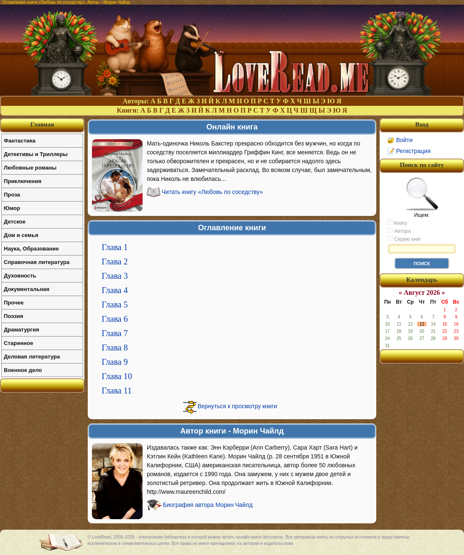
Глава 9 (115, 361)
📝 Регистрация (409, 151)
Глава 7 (115, 333)
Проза (12, 194)
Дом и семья (21, 235)
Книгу (397, 222)
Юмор (12, 208)
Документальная (26, 289)
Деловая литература (32, 356)
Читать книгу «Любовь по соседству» (212, 192)
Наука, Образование (31, 248)
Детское (14, 221)
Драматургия (21, 329)
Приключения (22, 181)
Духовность (20, 275)
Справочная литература (37, 262)
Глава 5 (115, 304)
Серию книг (404, 238)
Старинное (18, 343)
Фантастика (19, 140)
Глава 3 (115, 275)
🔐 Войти (400, 140)
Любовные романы (30, 167)
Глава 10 (117, 376)
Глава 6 (115, 318)
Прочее (14, 302)
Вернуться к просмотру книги (237, 406)
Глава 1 (115, 247)
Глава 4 (115, 290)
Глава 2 (115, 261)
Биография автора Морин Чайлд (208, 504)
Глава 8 (115, 347)
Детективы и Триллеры (35, 154)
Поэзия (13, 316)
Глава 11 (117, 390)
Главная (42, 124)
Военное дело (23, 370)
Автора (399, 230)
